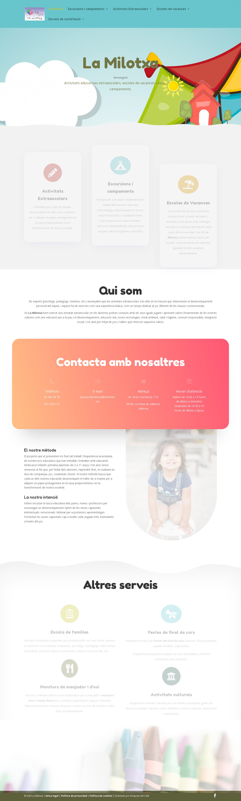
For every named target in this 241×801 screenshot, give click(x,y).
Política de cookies (101, 795)
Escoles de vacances (171, 9)
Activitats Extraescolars (130, 9)
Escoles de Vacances (188, 203)
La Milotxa (55, 9)
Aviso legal (52, 795)
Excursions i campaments (86, 9)
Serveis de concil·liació (64, 19)
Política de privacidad (74, 795)
